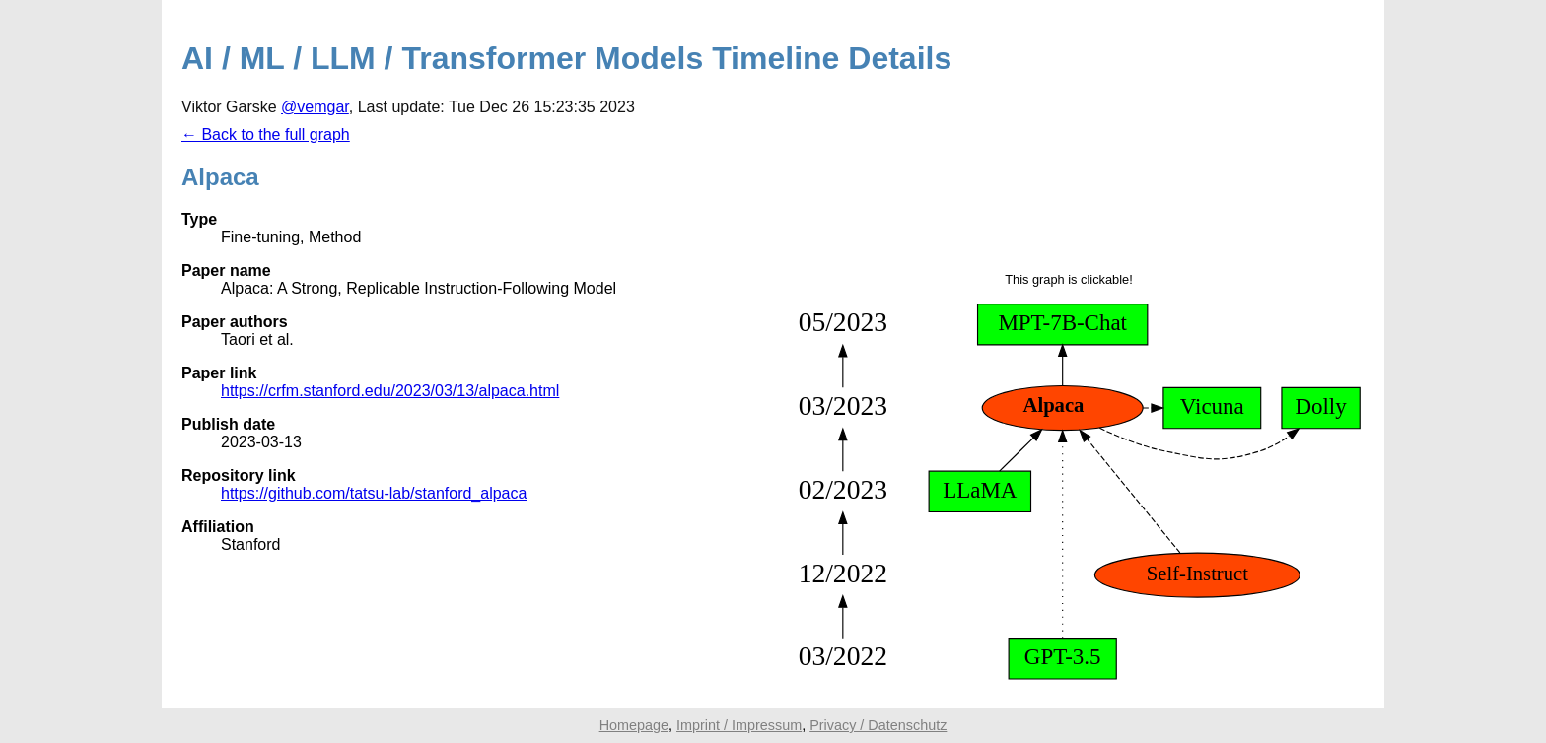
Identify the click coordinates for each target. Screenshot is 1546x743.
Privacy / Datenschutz (878, 725)
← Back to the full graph (265, 134)
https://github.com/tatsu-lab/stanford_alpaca (374, 493)
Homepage (633, 725)
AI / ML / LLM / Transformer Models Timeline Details (566, 58)
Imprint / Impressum (739, 725)
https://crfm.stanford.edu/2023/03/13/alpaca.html (390, 390)
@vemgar (315, 107)
